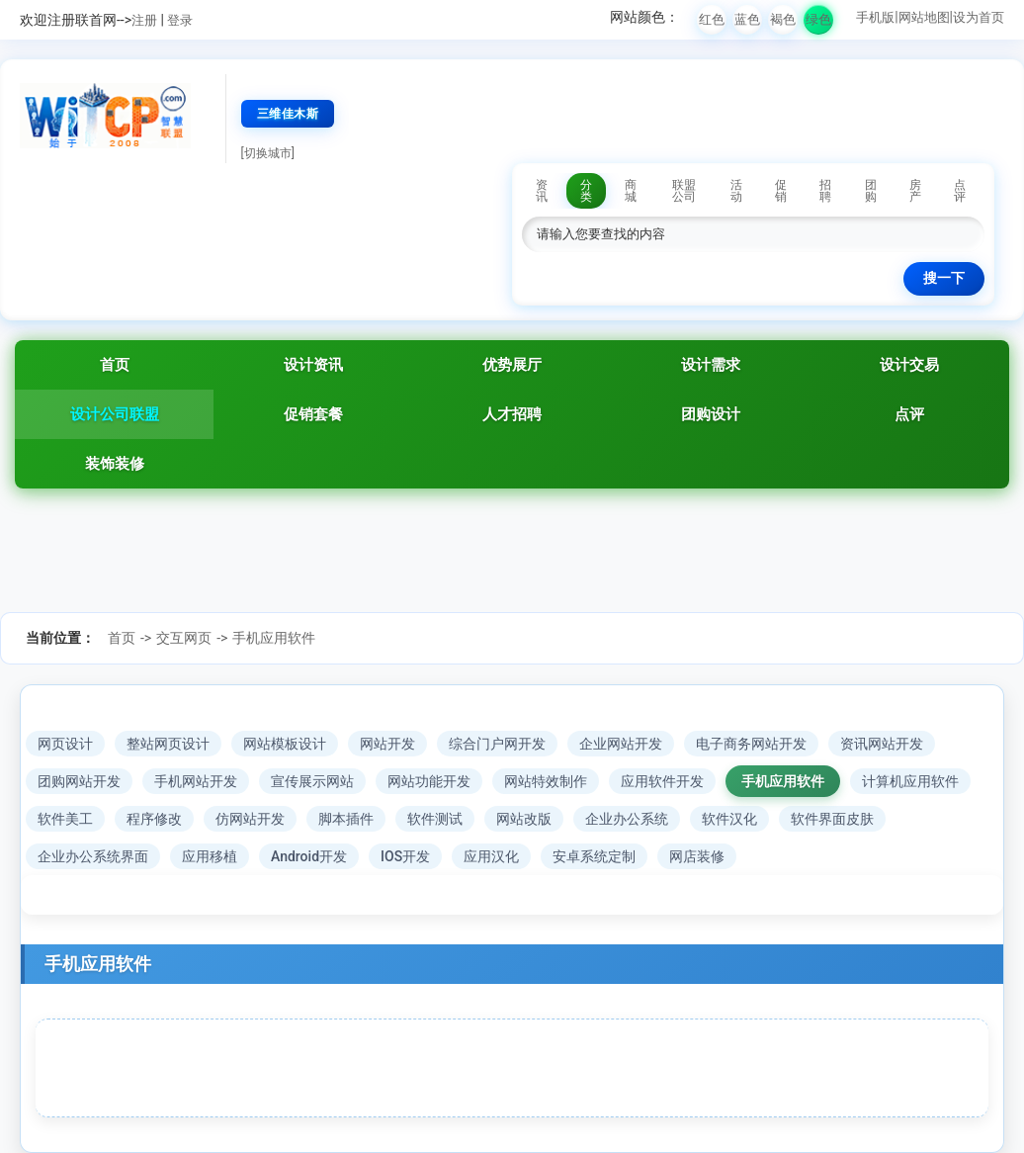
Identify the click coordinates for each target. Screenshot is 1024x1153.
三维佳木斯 (288, 114)
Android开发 (309, 856)
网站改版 (524, 819)
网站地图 (924, 17)
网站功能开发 (428, 781)
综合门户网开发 (497, 744)
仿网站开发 (250, 819)
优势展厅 (512, 365)
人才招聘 (512, 414)
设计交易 (909, 365)
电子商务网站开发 (751, 744)
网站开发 (387, 744)
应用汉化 (491, 856)
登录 (180, 20)
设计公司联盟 (114, 414)
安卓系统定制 (594, 856)
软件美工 (65, 819)
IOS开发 (405, 856)
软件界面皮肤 (832, 819)
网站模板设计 (284, 744)
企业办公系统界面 (93, 856)
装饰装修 (114, 464)
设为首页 (978, 17)
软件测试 (435, 819)
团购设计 (710, 414)
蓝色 (747, 19)
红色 (712, 19)
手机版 (875, 17)
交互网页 (184, 638)
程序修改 (154, 819)
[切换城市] (268, 153)
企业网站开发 (620, 744)
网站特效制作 (545, 781)
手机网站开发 (195, 781)
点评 (909, 414)
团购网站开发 (79, 781)
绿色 (818, 19)
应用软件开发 (662, 781)
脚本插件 (346, 819)
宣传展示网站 (312, 781)
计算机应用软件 (910, 781)
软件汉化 (729, 819)
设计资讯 (313, 365)
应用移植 (209, 856)
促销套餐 (313, 414)
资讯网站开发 (881, 744)
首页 (114, 365)
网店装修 (697, 856)
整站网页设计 (168, 744)
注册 (144, 20)
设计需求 (710, 365)
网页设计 (65, 744)
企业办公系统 (626, 819)
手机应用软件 (273, 638)
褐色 (783, 19)
